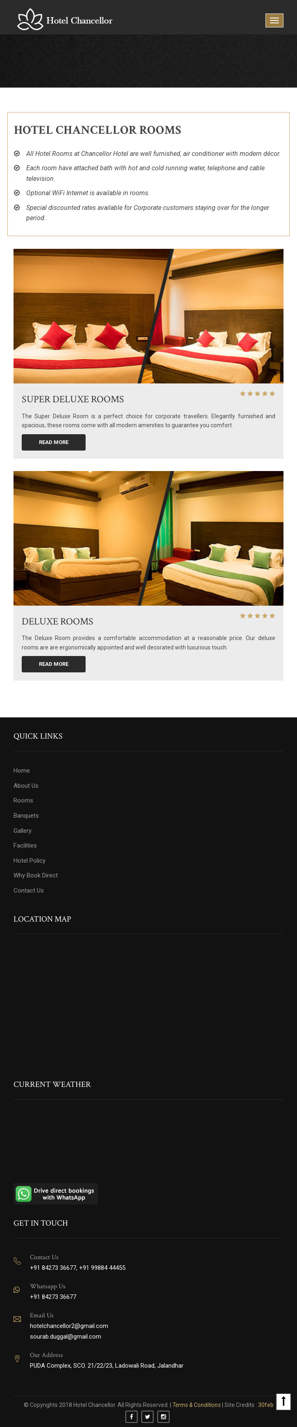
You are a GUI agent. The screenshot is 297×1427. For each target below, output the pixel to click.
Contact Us (29, 890)
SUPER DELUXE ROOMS (73, 399)
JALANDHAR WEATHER (148, 1144)
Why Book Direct (36, 875)
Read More (53, 442)
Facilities (25, 845)
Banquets (26, 815)
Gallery (23, 830)
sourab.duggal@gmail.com (65, 1336)
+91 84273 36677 (53, 1267)
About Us (26, 785)
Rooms (23, 800)
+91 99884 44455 (102, 1267)
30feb (265, 1405)
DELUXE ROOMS (57, 621)
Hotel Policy (29, 860)
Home (22, 770)
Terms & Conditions (197, 1405)
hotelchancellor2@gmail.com (69, 1326)
